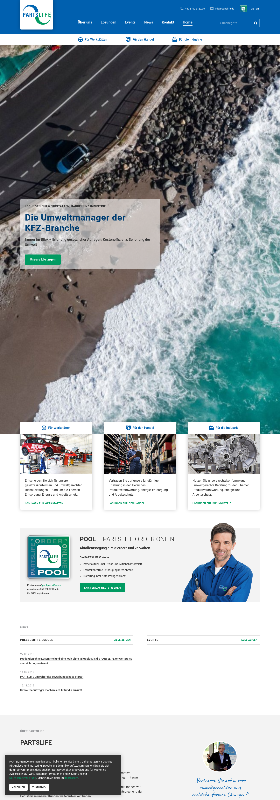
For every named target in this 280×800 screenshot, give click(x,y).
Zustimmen (39, 787)
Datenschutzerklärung (22, 777)
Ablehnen (18, 787)
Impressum (71, 777)
